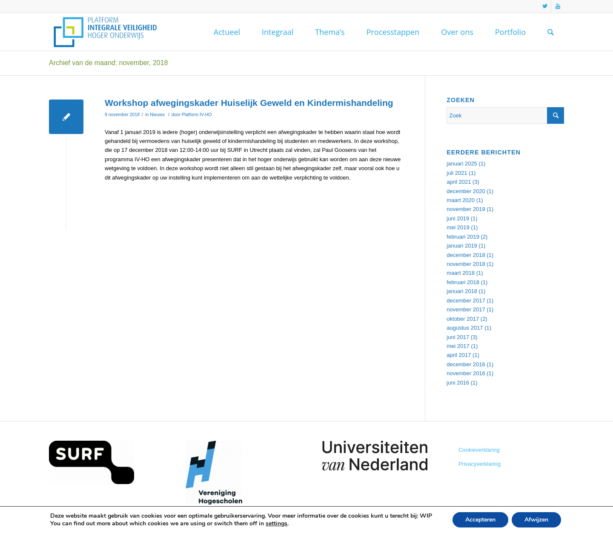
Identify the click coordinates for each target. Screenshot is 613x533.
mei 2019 (458, 227)
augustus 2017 (465, 328)
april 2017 (459, 355)
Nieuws (157, 114)
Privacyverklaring (479, 464)
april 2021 (459, 182)
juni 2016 (458, 382)
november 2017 (466, 309)
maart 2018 (461, 273)
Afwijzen (536, 520)
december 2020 (466, 191)
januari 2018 (462, 291)
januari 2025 (462, 163)
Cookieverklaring (479, 450)
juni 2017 (458, 337)
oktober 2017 (463, 319)
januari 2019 (462, 245)
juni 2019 (458, 218)
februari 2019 (463, 237)
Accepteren (480, 520)
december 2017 (466, 300)
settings (276, 523)
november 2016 (466, 373)
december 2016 (466, 364)
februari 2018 (463, 282)
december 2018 (466, 255)
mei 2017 (458, 346)
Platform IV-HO (197, 114)
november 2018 (466, 264)
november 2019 (466, 209)
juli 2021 (457, 173)
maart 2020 (461, 200)
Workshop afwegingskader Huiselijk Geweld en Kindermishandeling (249, 103)
